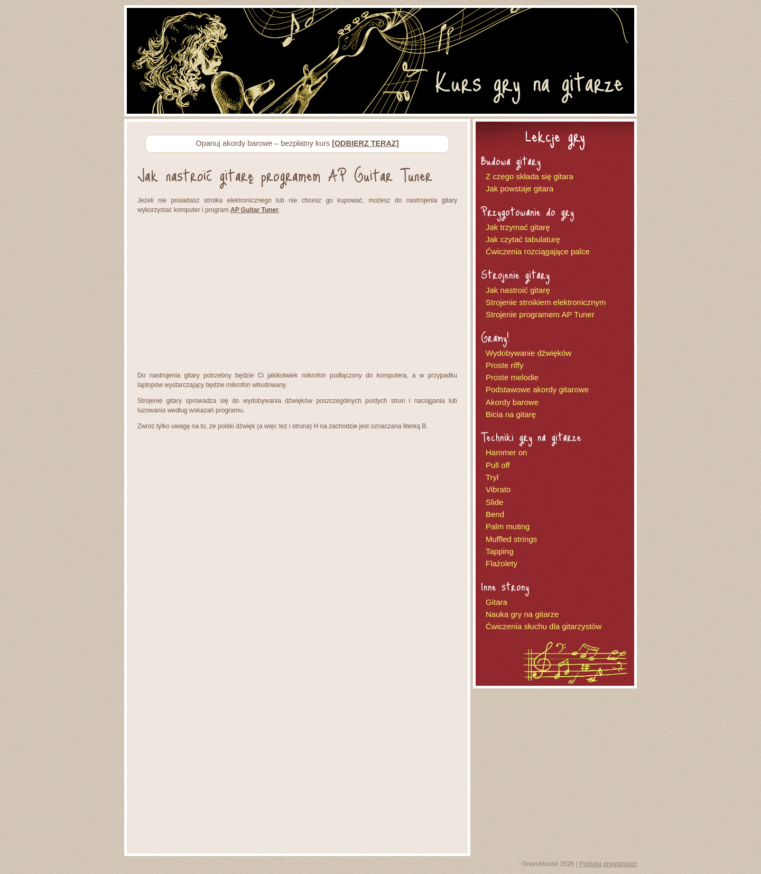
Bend (495, 514)
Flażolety (501, 563)
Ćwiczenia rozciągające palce (538, 251)
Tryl (492, 477)
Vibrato (498, 489)
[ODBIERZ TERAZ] (365, 143)
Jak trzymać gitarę (518, 227)
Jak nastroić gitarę (518, 290)
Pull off (498, 465)
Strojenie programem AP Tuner (540, 314)
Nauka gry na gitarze (522, 614)
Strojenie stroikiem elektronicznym (546, 302)
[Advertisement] (297, 294)
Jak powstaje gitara (519, 188)
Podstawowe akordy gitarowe (537, 389)
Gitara (496, 601)
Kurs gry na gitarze (529, 81)
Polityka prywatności (608, 864)
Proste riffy (504, 365)
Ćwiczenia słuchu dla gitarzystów (543, 626)
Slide (494, 502)
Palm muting (508, 526)
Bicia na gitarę (511, 414)
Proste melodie (512, 377)
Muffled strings (511, 539)
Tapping (500, 551)
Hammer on (506, 452)
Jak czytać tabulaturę (523, 239)
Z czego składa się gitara (529, 176)
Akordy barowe (512, 402)
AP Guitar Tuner (254, 210)
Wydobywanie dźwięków (528, 352)
